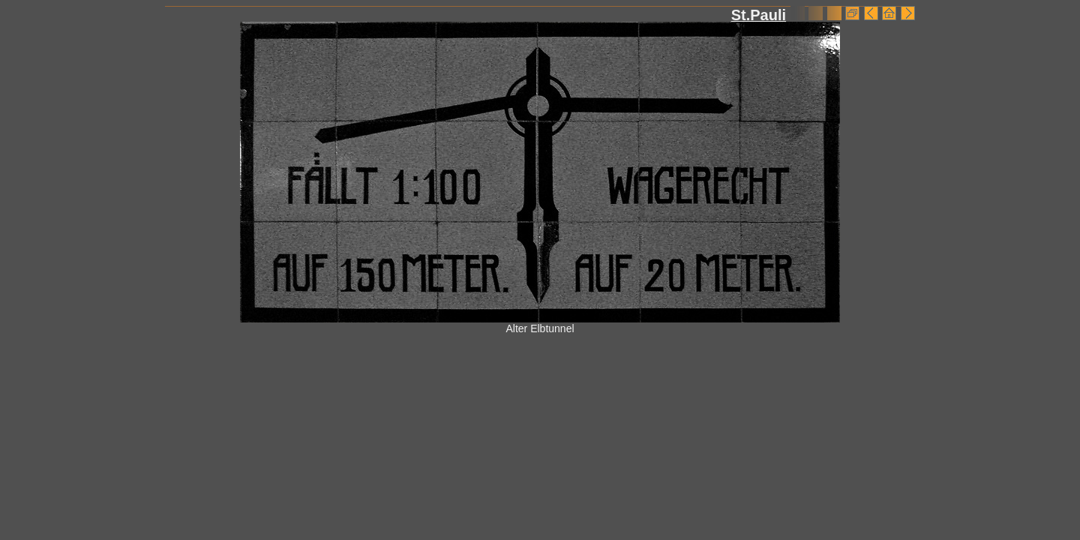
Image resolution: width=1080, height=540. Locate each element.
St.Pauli (758, 15)
